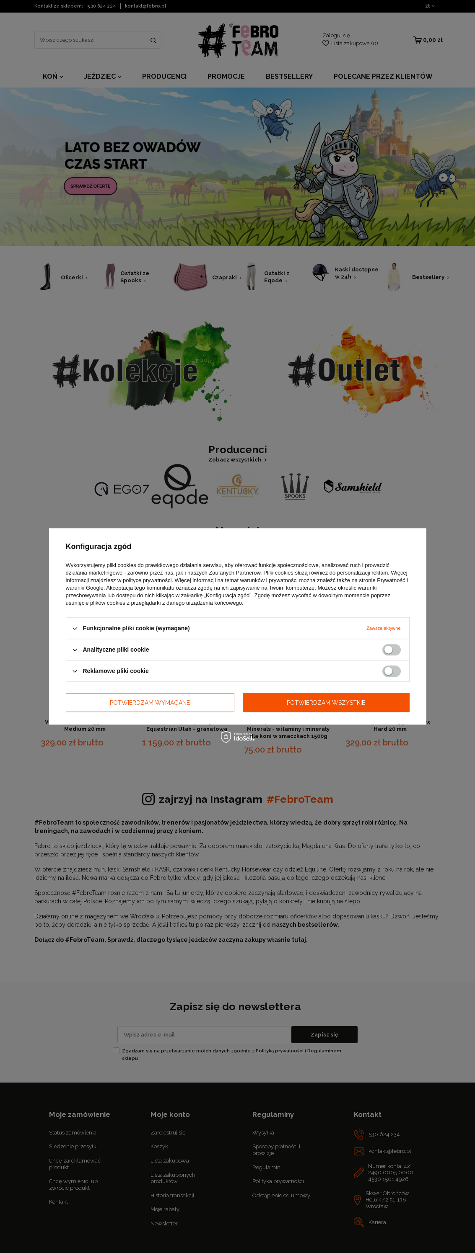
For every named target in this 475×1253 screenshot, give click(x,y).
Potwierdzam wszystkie (326, 702)
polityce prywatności (147, 580)
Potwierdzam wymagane (150, 702)
